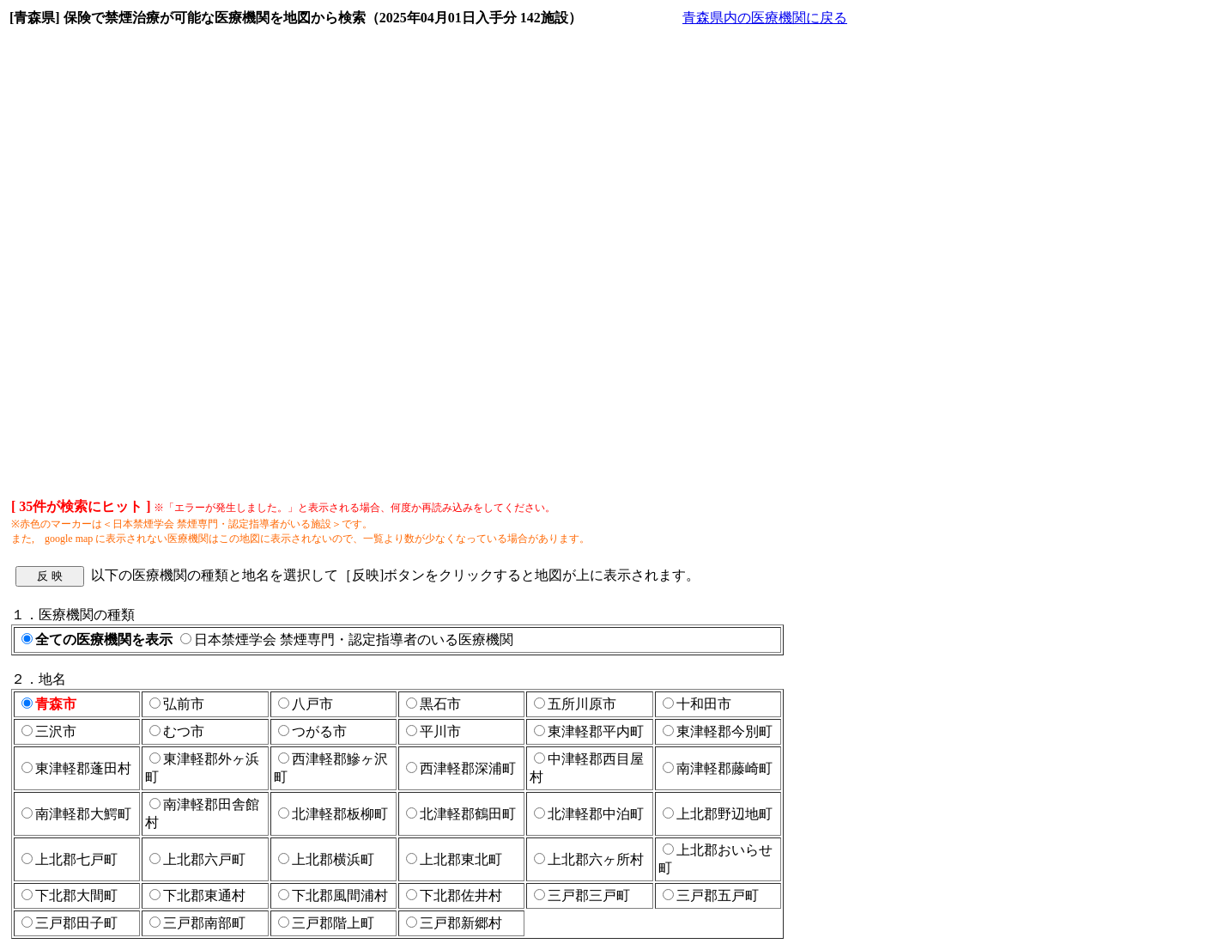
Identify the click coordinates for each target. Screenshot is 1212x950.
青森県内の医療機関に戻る (764, 17)
